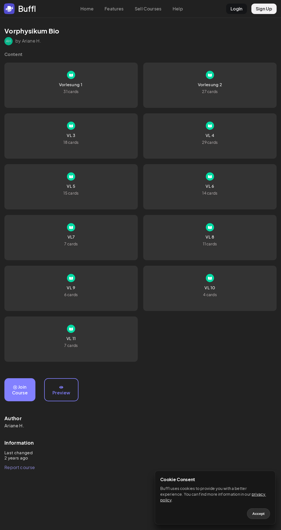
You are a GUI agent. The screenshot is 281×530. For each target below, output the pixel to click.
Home (87, 9)
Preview (61, 390)
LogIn (237, 9)
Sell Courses (148, 9)
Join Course (20, 390)
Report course (19, 467)
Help (178, 9)
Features (114, 9)
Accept (258, 514)
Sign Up (264, 9)
